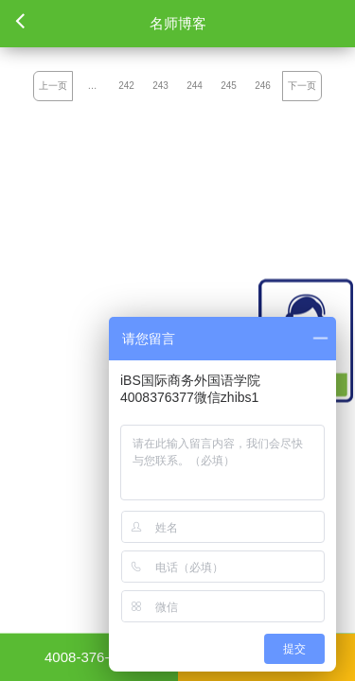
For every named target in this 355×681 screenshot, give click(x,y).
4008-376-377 (88, 657)
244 (194, 85)
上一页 (53, 85)
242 (126, 85)
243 (160, 85)
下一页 (302, 85)
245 (229, 85)
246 (263, 85)
